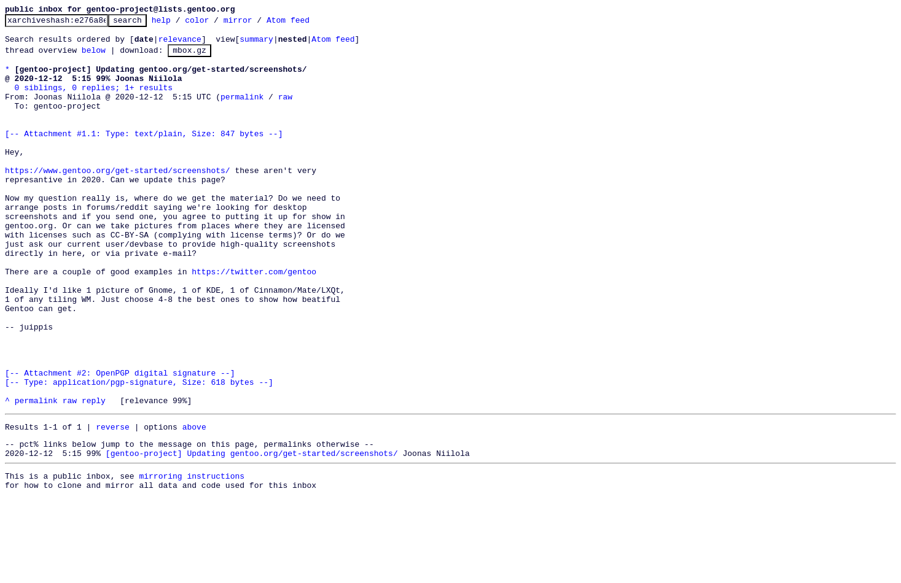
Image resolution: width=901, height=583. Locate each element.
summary (256, 44)
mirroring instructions (191, 558)
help (180, 23)
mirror (257, 23)
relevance (179, 44)
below (94, 57)
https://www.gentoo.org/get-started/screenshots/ (117, 199)
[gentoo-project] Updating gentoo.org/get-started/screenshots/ (252, 533)
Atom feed (307, 23)
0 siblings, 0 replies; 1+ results (94, 100)
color (216, 23)
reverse (113, 503)
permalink (241, 111)
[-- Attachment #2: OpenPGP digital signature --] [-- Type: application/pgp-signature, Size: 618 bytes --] (139, 448)
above (194, 503)
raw (285, 111)
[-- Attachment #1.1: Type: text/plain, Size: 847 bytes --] (144, 155)
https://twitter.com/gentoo (254, 320)
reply (94, 475)
